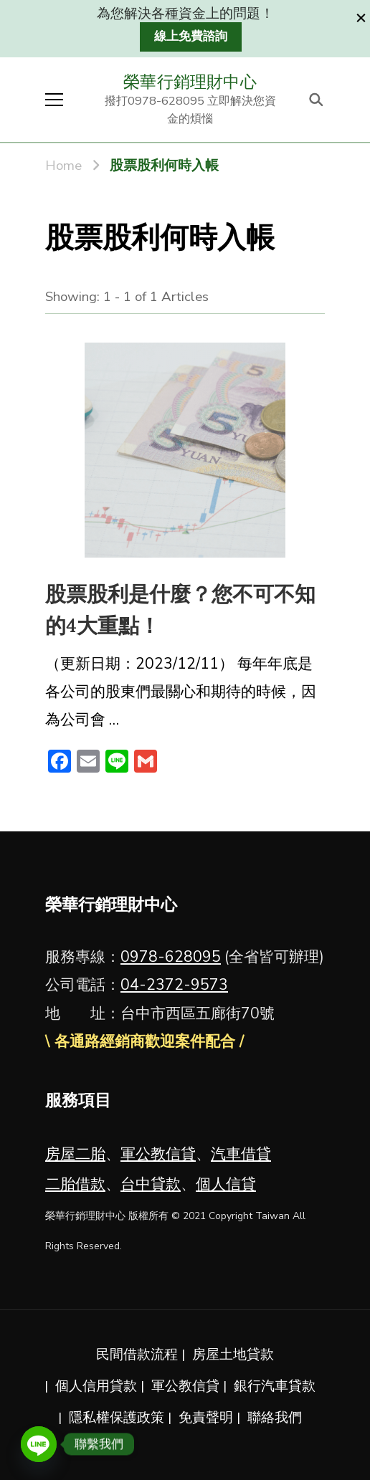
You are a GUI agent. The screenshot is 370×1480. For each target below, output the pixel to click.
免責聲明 (206, 1417)
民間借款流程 (137, 1354)
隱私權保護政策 (116, 1417)
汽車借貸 (241, 1154)
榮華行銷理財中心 (190, 81)
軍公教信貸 (158, 1154)
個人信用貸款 (96, 1386)
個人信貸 (226, 1184)
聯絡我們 (274, 1417)
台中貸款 (150, 1184)
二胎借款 (75, 1184)
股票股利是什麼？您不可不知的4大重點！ (180, 610)
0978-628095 (170, 957)
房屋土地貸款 (233, 1354)
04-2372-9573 (174, 985)
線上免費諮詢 (190, 36)
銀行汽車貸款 (275, 1386)
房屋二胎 (75, 1154)
